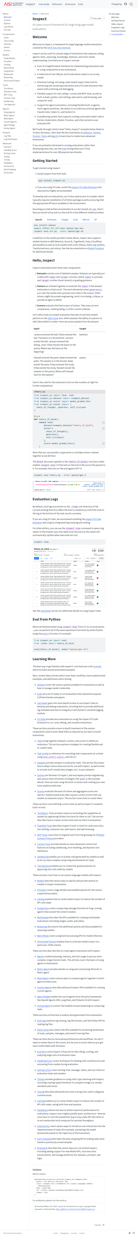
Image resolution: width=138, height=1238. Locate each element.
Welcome (115, 17)
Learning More (117, 34)
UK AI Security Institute (58, 47)
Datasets (87, 132)
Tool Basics (42, 813)
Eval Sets (41, 1051)
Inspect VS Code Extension (84, 187)
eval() (45, 634)
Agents (54, 136)
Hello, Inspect (117, 24)
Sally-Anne (53, 318)
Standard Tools (44, 825)
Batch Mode (43, 935)
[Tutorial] (99, 1225)
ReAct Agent (43, 969)
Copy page (95, 18)
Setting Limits (44, 1070)
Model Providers (96, 248)
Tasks (40, 740)
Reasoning (42, 926)
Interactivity (43, 1126)
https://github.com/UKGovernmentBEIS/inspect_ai (75, 1209)
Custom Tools (43, 844)
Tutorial (97, 666)
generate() (96, 290)
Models (40, 880)
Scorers (36, 136)
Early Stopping (44, 1138)
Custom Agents (44, 987)
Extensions (42, 1148)
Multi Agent (43, 978)
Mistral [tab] (86, 219)
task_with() (49, 757)
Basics (35, 13)
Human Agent (44, 1005)
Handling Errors (44, 1060)
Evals (64, 148)
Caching (41, 899)
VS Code (41, 719)
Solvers (96, 132)
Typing (40, 1079)
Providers (41, 889)
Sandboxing (43, 856)
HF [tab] (95, 219)
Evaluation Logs (118, 27)
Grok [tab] (75, 219)
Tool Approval (44, 865)
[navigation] (13, 14)
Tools (43, 136)
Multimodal (43, 917)
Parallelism (42, 1110)
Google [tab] (64, 219)
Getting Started (118, 20)
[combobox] (131, 4)
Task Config (42, 753)
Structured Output (46, 941)
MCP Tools (42, 834)
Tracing (40, 1091)
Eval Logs (41, 1020)
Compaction (43, 908)
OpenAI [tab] (38, 219)
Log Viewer (46, 610)
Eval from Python (118, 31)
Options (41, 684)
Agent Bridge (43, 996)
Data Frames (43, 1029)
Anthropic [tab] (52, 219)
